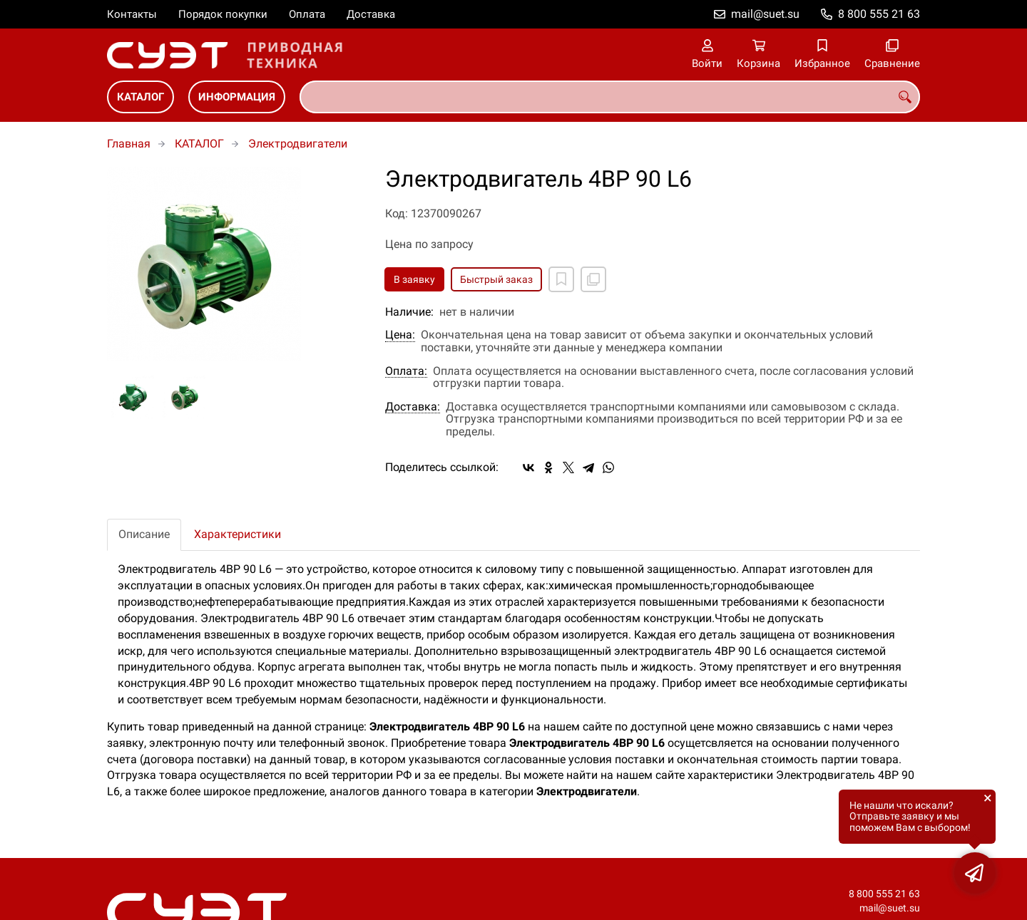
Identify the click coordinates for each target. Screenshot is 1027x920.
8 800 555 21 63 (879, 14)
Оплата (307, 14)
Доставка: (412, 406)
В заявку (414, 279)
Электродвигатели (297, 143)
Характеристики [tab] (237, 534)
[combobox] (610, 97)
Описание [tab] (144, 534)
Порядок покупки (222, 14)
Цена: (400, 335)
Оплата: (406, 371)
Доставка (371, 14)
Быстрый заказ (496, 279)
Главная (128, 143)
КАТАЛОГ (140, 97)
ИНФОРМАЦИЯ (236, 97)
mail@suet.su (765, 14)
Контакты (132, 14)
